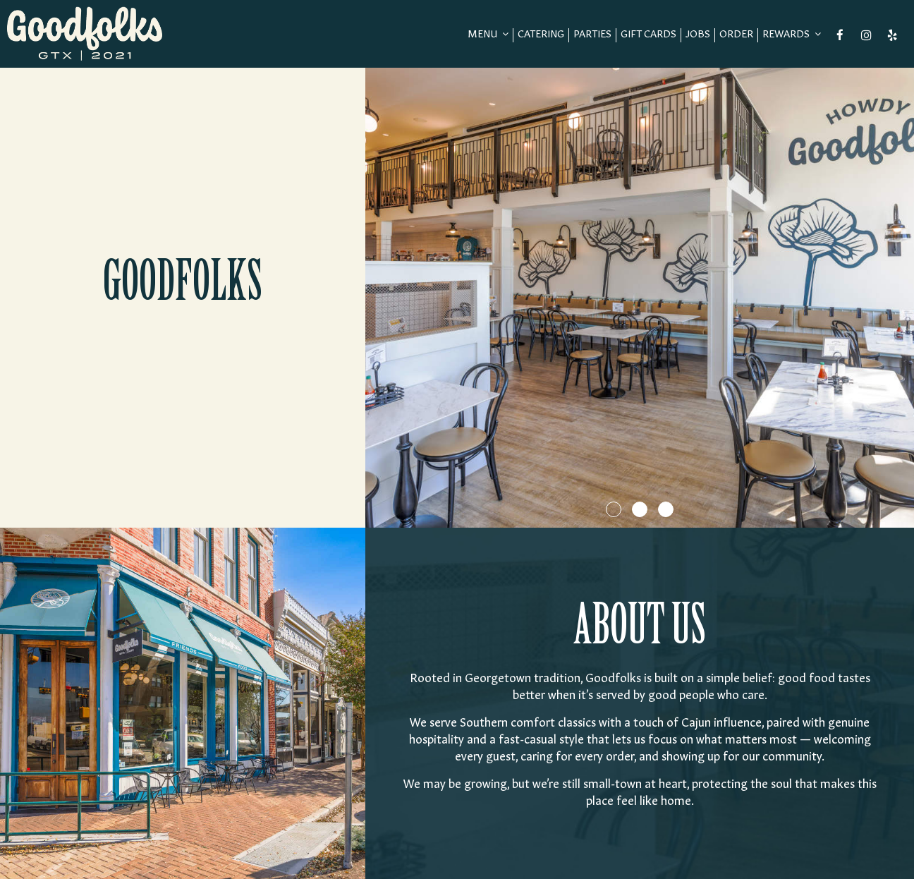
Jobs (698, 35)
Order (736, 35)
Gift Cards (648, 35)
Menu (488, 34)
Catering (541, 35)
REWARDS (791, 34)
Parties (592, 35)
